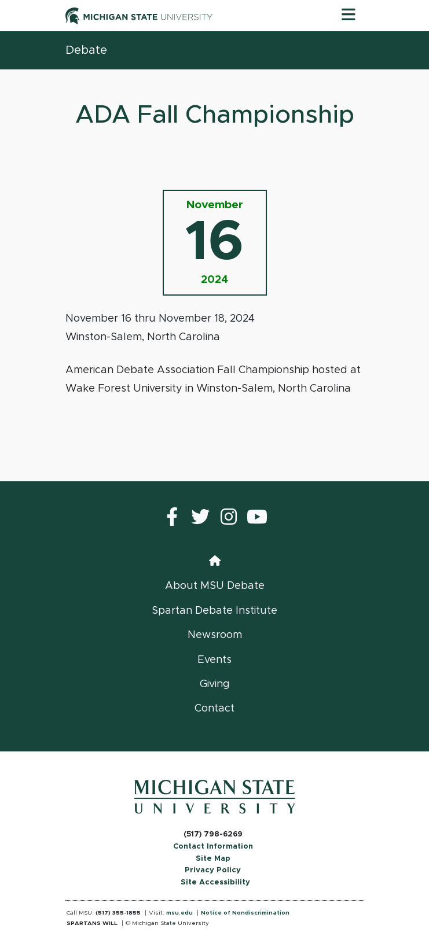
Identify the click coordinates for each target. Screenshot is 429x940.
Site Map (213, 858)
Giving (215, 684)
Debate (86, 50)
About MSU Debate (215, 586)
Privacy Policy (213, 870)
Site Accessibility (215, 882)
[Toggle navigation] (348, 16)
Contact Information (213, 846)
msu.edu (179, 913)
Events (214, 660)
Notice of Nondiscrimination (245, 913)
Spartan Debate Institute (214, 611)
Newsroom (215, 635)
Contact (214, 708)
